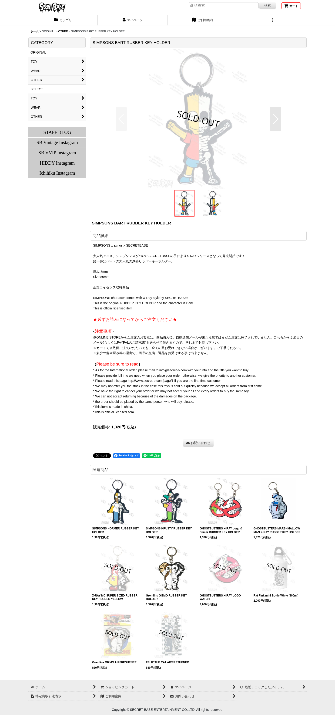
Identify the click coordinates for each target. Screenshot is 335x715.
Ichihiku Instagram (57, 173)
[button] (272, 20)
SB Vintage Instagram (57, 142)
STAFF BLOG (57, 132)
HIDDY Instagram (57, 163)
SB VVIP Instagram (57, 152)
